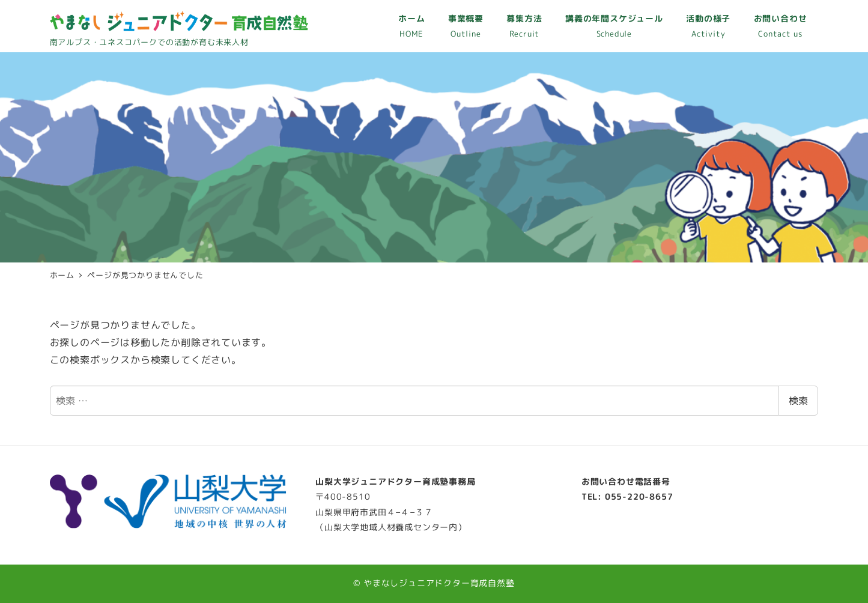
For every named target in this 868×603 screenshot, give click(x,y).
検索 (798, 400)
